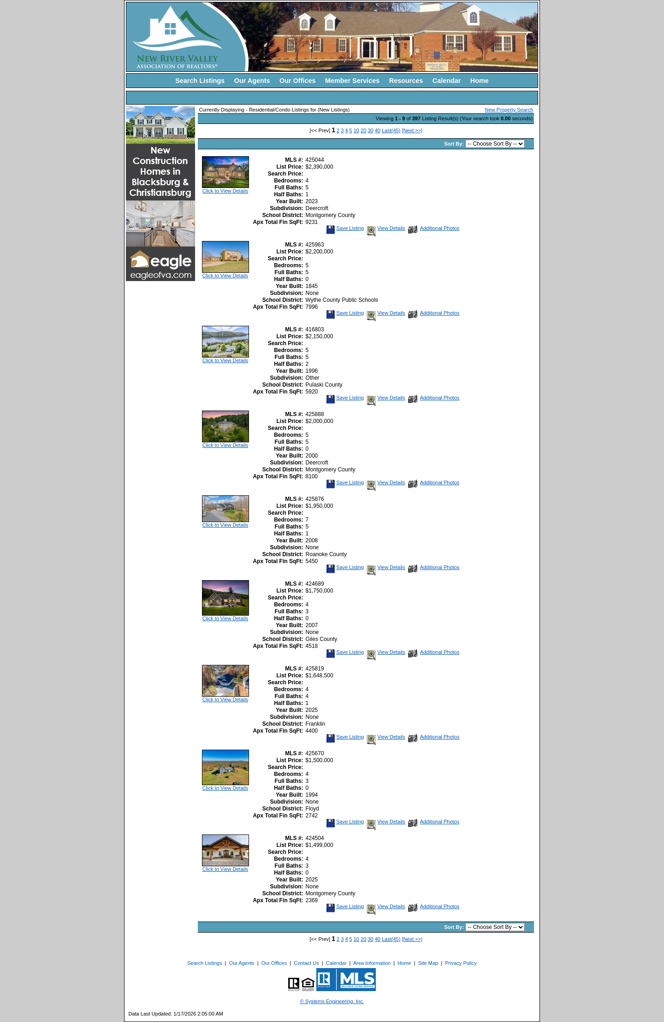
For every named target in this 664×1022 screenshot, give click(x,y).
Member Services (352, 80)
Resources (406, 80)
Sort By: (454, 144)
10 (356, 130)
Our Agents (252, 80)
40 (377, 130)
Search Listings (200, 80)
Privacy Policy (460, 963)
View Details (385, 228)
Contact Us (306, 963)
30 (370, 130)
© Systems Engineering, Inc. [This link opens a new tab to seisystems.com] (332, 1001)
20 (363, 130)
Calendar (447, 80)
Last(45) (391, 130)
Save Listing (345, 228)
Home (479, 80)
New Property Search (509, 109)
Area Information (372, 963)
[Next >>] (412, 130)
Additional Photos (434, 228)
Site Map (428, 963)
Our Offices (297, 80)
